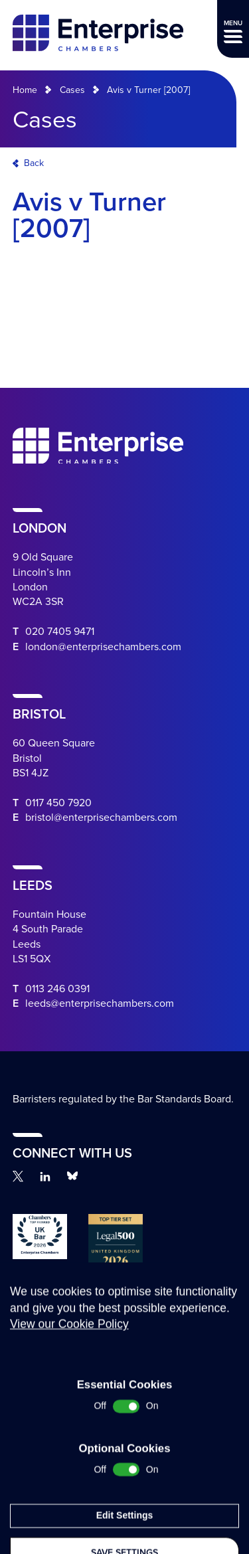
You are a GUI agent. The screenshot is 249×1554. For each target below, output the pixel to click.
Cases (72, 90)
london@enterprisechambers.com (103, 646)
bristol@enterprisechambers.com (101, 817)
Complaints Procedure (45, 1375)
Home (25, 90)
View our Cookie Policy (69, 1443)
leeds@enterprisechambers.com (99, 1003)
